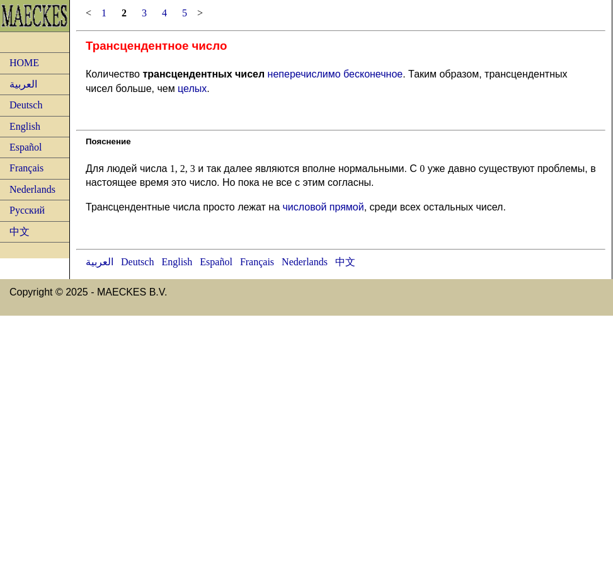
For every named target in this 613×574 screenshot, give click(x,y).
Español (25, 147)
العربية (23, 84)
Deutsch (25, 105)
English (24, 126)
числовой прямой (323, 207)
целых (192, 88)
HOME (24, 62)
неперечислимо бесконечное (335, 74)
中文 (19, 231)
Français (26, 168)
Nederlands (32, 189)
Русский (27, 210)
